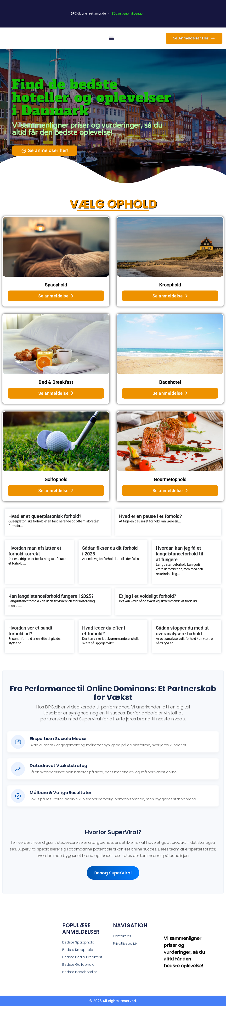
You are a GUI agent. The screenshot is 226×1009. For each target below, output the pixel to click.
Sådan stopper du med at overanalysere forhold (182, 633)
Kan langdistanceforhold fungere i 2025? (51, 598)
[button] (111, 38)
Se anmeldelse (56, 298)
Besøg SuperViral (112, 875)
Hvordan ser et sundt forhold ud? (30, 633)
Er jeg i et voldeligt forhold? (147, 598)
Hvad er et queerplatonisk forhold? (44, 518)
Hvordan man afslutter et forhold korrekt (34, 553)
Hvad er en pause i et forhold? (150, 518)
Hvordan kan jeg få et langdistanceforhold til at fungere (179, 556)
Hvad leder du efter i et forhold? (103, 633)
